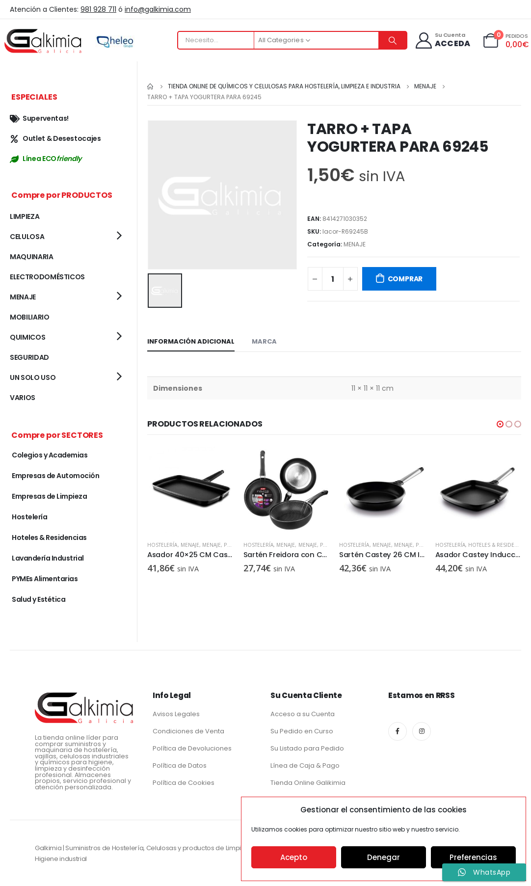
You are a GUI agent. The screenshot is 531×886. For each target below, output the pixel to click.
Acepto (293, 857)
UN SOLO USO (32, 377)
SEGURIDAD (29, 357)
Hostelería (162, 544)
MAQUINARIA (31, 257)
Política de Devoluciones (192, 748)
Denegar (383, 857)
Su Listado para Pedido (307, 748)
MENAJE (355, 244)
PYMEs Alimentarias (45, 579)
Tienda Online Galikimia (307, 782)
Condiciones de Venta (188, 731)
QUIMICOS (27, 337)
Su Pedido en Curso (301, 731)
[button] (500, 424)
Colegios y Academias (49, 455)
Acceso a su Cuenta (302, 714)
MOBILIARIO (30, 317)
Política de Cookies (183, 782)
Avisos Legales (176, 714)
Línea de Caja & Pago (305, 765)
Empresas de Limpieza (49, 496)
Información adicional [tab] (191, 341)
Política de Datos (180, 765)
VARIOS (22, 398)
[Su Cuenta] (442, 40)
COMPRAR (405, 279)
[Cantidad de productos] (333, 279)
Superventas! (39, 118)
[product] (190, 490)
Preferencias (473, 857)
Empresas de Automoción (55, 476)
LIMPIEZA (24, 216)
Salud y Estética (38, 599)
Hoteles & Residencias (498, 544)
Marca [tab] (264, 341)
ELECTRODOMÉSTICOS (47, 277)
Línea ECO (45, 158)
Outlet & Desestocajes (55, 138)
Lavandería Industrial (48, 558)
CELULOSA (27, 237)
